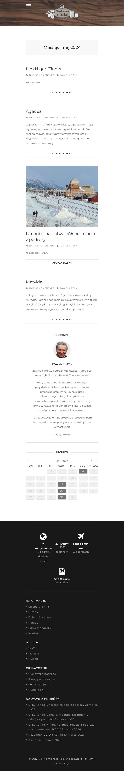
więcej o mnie (62, 434)
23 (62, 490)
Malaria (33, 653)
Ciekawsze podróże (42, 673)
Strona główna (38, 606)
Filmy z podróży (39, 628)
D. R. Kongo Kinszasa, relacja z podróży (56, 704)
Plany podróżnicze (41, 679)
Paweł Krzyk (68, 75)
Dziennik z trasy (39, 617)
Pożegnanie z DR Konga (45, 734)
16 (62, 484)
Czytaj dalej (62, 92)
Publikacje (35, 689)
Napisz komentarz (41, 75)
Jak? (31, 648)
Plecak (33, 658)
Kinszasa (34, 740)
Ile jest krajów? (39, 684)
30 (62, 497)
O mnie (33, 612)
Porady (33, 622)
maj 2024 (62, 460)
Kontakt (34, 633)
